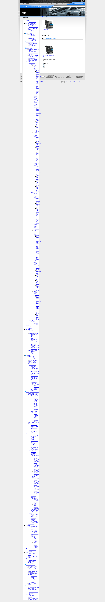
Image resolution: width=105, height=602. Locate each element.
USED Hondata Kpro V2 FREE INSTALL (33, 599)
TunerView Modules (33, 536)
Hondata (27, 355)
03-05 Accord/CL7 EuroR (33, 443)
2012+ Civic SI (34, 376)
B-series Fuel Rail (36, 324)
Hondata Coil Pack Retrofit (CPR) (32, 361)
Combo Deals (34, 6)
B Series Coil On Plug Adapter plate (33, 592)
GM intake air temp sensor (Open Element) (33, 60)
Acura (32, 64)
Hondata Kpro (31, 356)
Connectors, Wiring (30, 42)
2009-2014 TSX (34, 498)
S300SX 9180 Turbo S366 (34, 40)
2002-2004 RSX (34, 368)
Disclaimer (75, 81)
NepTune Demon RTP (33, 526)
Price (51, 38)
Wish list (58, 3)
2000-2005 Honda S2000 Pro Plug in (35, 345)
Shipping (80, 81)
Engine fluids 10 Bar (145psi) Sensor (33, 57)
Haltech (27, 329)
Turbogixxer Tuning (30, 565)
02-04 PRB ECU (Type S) (36, 399)
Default (54, 38)
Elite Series (31, 330)
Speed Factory (29, 586)
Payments (71, 81)
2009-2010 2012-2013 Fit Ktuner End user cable (35, 510)
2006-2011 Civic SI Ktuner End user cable (36, 458)
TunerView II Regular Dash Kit (34, 533)
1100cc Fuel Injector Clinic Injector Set (36, 104)
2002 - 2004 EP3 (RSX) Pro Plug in (35, 348)
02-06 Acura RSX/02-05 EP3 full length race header (33, 28)
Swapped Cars (34, 441)
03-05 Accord (34, 521)
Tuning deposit (31, 563)
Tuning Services (29, 558)
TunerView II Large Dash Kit (34, 531)
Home (43, 16)
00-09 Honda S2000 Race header (32, 25)
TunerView (30, 527)
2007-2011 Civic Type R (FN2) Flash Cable (36, 463)
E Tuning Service (32, 560)
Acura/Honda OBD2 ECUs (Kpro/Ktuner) (33, 394)
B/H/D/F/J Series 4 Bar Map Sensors (33, 588)
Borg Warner (28, 33)
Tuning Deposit (31, 567)
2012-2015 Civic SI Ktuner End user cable (36, 468)
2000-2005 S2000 (37, 82)
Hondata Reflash (32, 365)
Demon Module (35, 541)
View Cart (64, 3)
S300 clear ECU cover (36, 385)
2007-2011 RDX (35, 378)
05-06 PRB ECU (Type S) (36, 415)
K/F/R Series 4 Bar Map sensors (32, 590)
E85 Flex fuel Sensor (33, 55)
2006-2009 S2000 (33, 367)
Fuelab (27, 325)
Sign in (48, 3)
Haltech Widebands (32, 350)
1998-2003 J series (37, 92)
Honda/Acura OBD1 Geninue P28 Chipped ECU (34, 430)
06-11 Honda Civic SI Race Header (33, 31)
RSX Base (33, 518)
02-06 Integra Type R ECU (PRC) (36, 403)
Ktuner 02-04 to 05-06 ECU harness (33, 523)
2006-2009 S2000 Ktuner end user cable (35, 453)
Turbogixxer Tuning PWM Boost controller (33, 574)
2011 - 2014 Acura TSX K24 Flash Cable (36, 506)
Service (84, 81)
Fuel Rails (30, 320)
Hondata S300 (31, 357)
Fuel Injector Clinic (30, 61)
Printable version (79, 16)
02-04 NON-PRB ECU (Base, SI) (36, 408)
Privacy (68, 81)
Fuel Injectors (31, 63)
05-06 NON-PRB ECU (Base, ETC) (36, 419)
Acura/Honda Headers (30, 23)
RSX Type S (34, 516)
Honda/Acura (34, 321)
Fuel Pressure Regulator (31, 327)
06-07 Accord (34, 445)
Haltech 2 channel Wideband (33, 352)
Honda (32, 192)
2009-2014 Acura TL (33, 496)
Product (48, 38)
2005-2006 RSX (34, 370)
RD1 (32, 529)
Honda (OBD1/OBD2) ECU (32, 392)
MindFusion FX (40, 81)
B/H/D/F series (38, 73)
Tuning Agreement (48, 6)
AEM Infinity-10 (32, 22)
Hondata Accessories (33, 380)
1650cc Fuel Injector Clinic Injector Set (36, 98)
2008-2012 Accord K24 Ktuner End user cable (36, 486)
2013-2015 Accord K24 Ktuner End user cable (36, 492)
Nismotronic (28, 548)
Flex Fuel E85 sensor (33, 566)
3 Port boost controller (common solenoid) (34, 577)
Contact (40, 6)
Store (23, 6)
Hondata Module (36, 547)
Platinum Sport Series (33, 333)
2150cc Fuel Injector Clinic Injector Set (36, 68)
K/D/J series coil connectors (32, 46)
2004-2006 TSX (34, 377)
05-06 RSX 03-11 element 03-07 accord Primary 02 (33, 53)
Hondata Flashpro (32, 359)
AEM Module (35, 538)
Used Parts (28, 594)
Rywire (27, 552)
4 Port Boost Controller (34, 581)
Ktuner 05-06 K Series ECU (34, 412)
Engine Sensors (29, 48)
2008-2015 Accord (33, 477)
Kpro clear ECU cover (36, 387)
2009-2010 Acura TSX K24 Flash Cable (36, 501)
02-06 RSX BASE (33, 439)
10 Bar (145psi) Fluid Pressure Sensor (33, 572)
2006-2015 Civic (35, 455)
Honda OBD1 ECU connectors (32, 44)
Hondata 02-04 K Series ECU (34, 396)
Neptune (27, 525)
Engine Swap (34, 379)
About (27, 6)
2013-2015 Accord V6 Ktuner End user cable (36, 480)
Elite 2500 (33, 332)
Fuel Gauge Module (35, 544)
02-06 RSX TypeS (33, 437)
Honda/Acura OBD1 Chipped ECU (34, 426)
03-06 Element (34, 449)
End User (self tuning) (33, 435)
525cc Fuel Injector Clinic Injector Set (36, 165)
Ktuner (27, 433)
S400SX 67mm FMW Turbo (34, 36)
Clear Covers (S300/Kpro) (34, 383)
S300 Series (31, 38)
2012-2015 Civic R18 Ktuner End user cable (36, 473)
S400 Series (31, 34)
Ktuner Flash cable (32, 450)
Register (53, 3)
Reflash (30, 513)
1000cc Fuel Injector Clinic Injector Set (36, 135)
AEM (27, 20)
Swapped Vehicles (33, 520)
